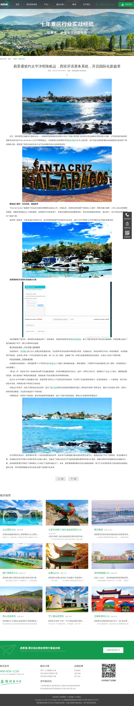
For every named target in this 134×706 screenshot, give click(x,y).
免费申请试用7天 (113, 650)
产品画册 (70, 697)
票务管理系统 (75, 339)
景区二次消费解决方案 (48, 670)
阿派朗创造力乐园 (59, 688)
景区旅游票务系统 (46, 688)
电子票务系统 (88, 703)
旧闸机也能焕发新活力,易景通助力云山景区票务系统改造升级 (27, 534)
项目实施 (77, 673)
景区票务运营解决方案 (48, 676)
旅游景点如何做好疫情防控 (70, 686)
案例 (74, 4)
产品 (46, 4)
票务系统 (71, 140)
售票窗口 (23, 351)
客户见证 (77, 676)
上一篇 (60, 479)
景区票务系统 (31, 4)
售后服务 (77, 670)
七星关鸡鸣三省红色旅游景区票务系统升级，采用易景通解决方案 (74, 536)
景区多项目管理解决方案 (49, 673)
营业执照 (55, 697)
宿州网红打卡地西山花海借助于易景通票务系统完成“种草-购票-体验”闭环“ (32, 621)
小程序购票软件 (45, 686)
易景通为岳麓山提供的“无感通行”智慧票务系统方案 (68, 578)
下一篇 (73, 479)
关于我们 (86, 4)
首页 (17, 4)
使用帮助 (63, 697)
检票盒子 (53, 363)
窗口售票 (54, 388)
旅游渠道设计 (56, 686)
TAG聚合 (78, 697)
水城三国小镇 (70, 688)
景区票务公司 (46, 703)
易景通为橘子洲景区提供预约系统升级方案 (20, 578)
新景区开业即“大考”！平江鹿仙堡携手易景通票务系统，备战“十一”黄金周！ (78, 621)
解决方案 (61, 4)
